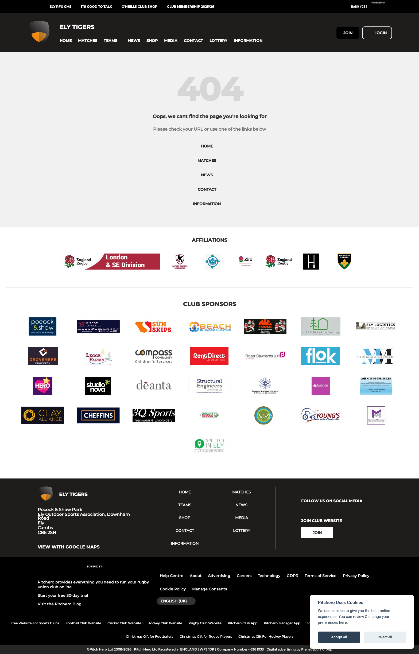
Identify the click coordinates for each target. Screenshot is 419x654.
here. (343, 622)
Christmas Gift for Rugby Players (206, 636)
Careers (244, 575)
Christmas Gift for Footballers (149, 636)
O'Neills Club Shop (139, 7)
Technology (269, 575)
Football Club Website (83, 623)
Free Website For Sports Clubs (34, 623)
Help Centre (171, 575)
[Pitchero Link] (381, 9)
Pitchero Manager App (282, 623)
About (195, 575)
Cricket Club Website (124, 623)
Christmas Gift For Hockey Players (265, 636)
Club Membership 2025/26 (190, 7)
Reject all (385, 637)
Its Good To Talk (96, 7)
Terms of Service (320, 575)
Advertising (219, 575)
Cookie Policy (173, 589)
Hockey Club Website (165, 623)
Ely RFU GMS (60, 7)
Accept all (339, 637)
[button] (65, 41)
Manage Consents (209, 589)
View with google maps (68, 547)
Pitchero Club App (242, 623)
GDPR (292, 575)
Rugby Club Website (204, 623)
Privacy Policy (356, 575)
